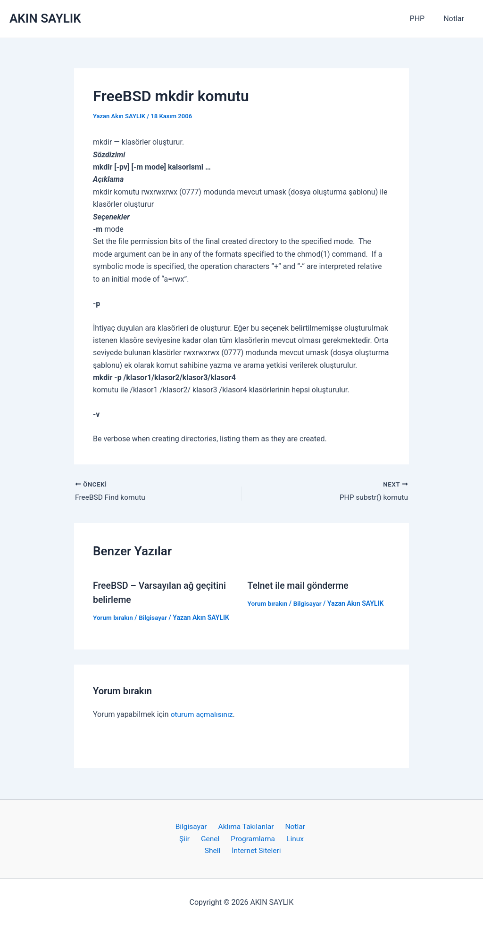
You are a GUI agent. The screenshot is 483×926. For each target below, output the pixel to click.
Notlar (455, 18)
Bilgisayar (154, 618)
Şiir (188, 838)
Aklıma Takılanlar (246, 825)
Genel (211, 838)
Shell (214, 850)
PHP (423, 18)
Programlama (251, 838)
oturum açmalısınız (203, 714)
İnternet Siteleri (255, 850)
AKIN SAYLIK (45, 18)
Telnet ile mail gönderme (300, 586)
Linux (291, 838)
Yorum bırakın (113, 618)
